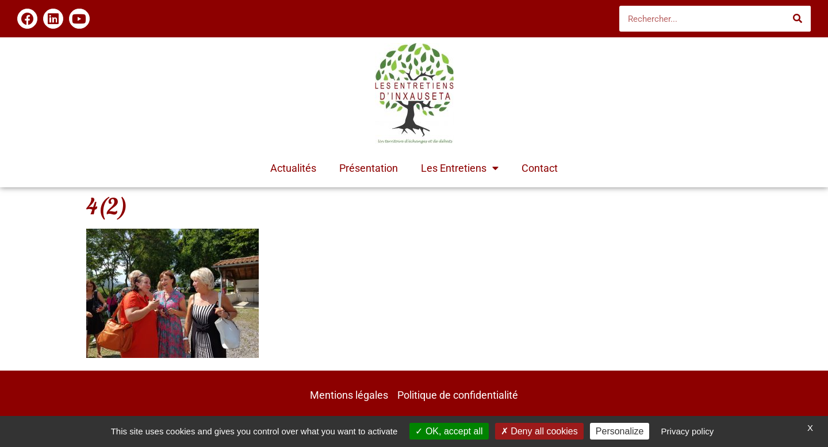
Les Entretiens (460, 168)
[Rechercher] (798, 19)
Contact (540, 168)
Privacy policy (687, 431)
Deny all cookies (539, 431)
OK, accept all (448, 431)
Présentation (368, 168)
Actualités (293, 168)
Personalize (620, 431)
